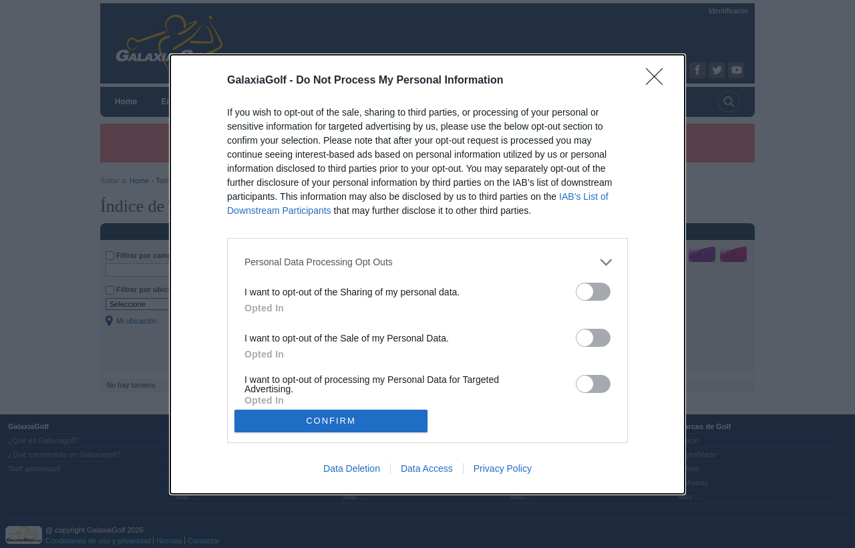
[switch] (593, 292)
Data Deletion (351, 468)
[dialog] (427, 274)
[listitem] (427, 262)
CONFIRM (331, 421)
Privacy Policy (503, 468)
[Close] (658, 81)
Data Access (427, 468)
